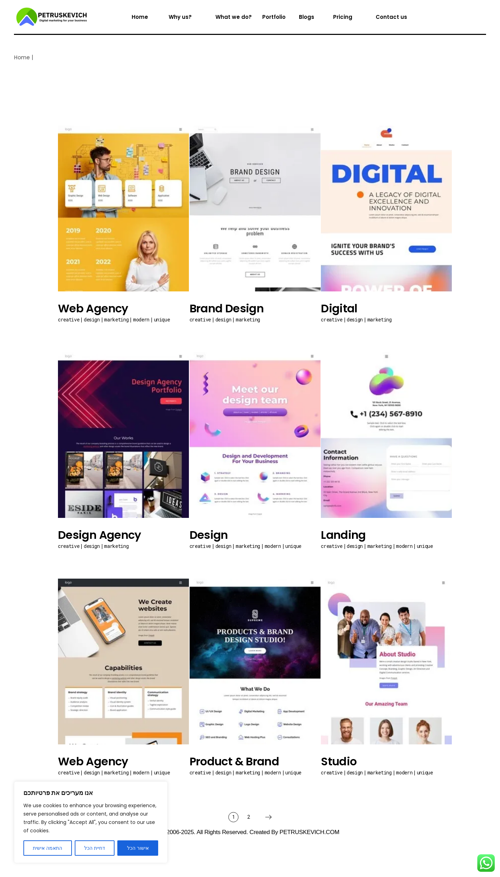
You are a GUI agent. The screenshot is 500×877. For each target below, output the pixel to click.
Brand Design (227, 308)
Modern (141, 319)
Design (92, 319)
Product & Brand (234, 761)
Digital (339, 308)
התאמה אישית (47, 848)
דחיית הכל (94, 848)
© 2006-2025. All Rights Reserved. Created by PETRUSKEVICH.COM (250, 832)
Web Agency (93, 308)
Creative (68, 319)
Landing (343, 535)
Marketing (116, 319)
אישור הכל (138, 848)
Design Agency (99, 535)
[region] (91, 822)
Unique (162, 319)
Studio (338, 761)
